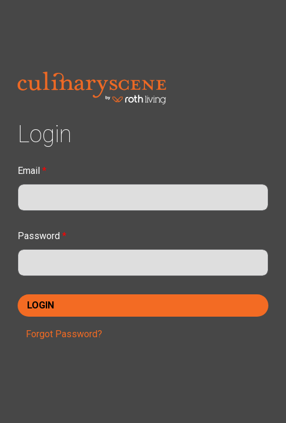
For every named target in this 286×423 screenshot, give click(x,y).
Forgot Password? (64, 334)
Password (42, 235)
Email (32, 170)
